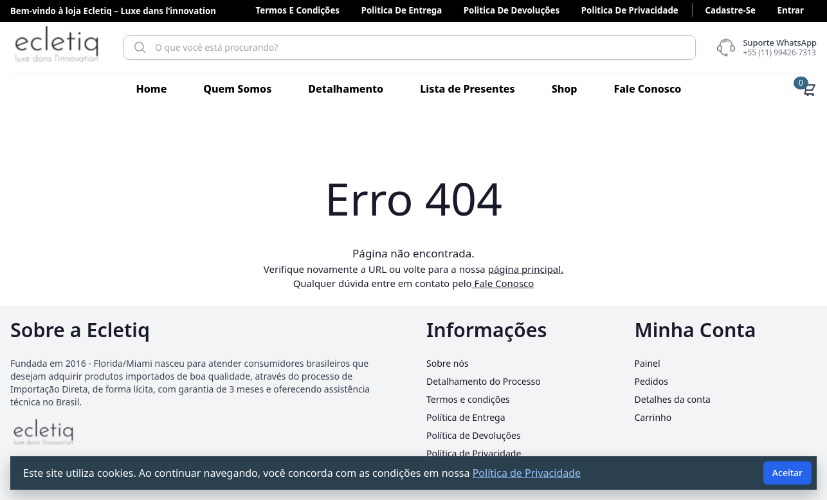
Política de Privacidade (473, 453)
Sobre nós (447, 363)
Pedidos (651, 381)
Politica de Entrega (401, 10)
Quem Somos (237, 89)
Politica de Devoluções (511, 10)
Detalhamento (345, 89)
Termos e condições (297, 10)
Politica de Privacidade (629, 10)
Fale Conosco (647, 89)
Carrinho (653, 417)
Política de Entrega (465, 417)
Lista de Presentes (467, 89)
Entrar (790, 10)
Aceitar (787, 473)
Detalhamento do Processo (483, 381)
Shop (564, 89)
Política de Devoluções (473, 435)
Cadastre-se (730, 10)
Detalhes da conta (673, 399)
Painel (647, 363)
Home (151, 89)
